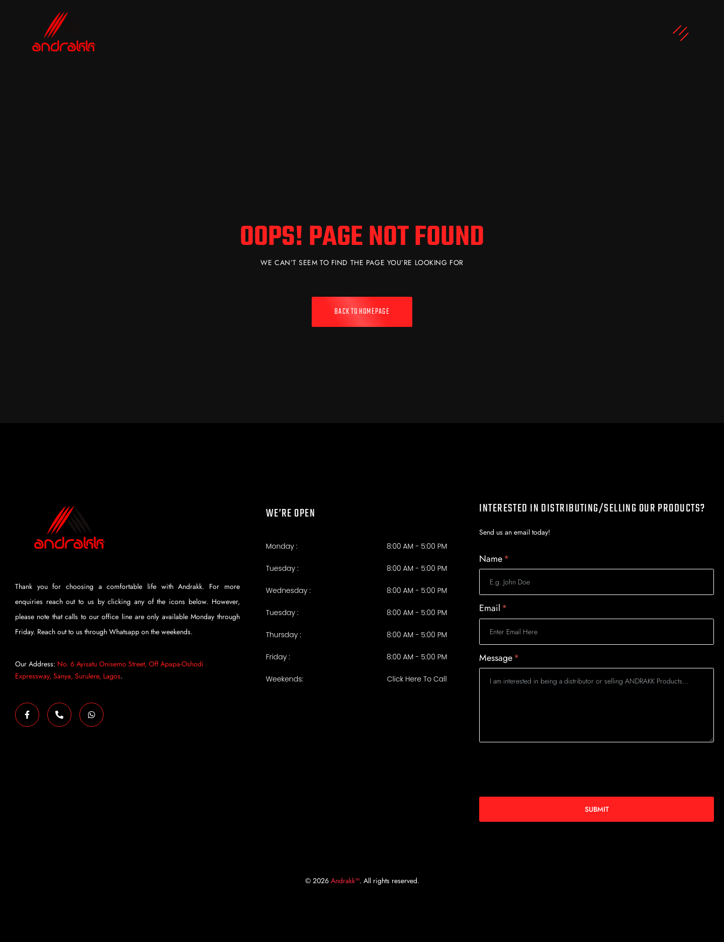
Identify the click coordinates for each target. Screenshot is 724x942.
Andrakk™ (345, 881)
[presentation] (555, 769)
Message (499, 658)
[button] (440, 34)
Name (494, 559)
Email (493, 608)
